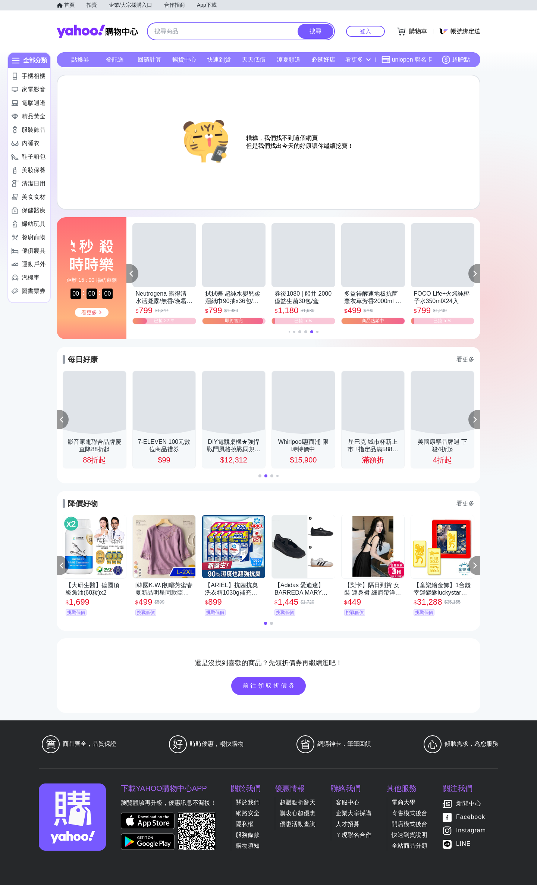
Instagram (471, 830)
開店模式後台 (409, 824)
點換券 (80, 59)
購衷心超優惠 (297, 813)
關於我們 (248, 802)
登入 (365, 31)
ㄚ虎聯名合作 (353, 835)
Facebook (470, 817)
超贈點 (456, 59)
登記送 (115, 59)
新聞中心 (468, 803)
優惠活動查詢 (297, 824)
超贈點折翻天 (297, 802)
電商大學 (403, 802)
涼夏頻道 (289, 59)
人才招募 (347, 824)
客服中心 (347, 802)
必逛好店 (323, 59)
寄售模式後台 (409, 813)
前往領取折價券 (269, 685)
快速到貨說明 (409, 835)
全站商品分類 (409, 845)
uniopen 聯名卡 (407, 59)
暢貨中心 (184, 59)
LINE (463, 844)
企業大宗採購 (353, 813)
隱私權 (245, 824)
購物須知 (248, 845)
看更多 (358, 59)
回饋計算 (149, 59)
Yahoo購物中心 (97, 31)
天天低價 (254, 59)
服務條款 (248, 835)
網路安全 (248, 813)
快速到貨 (219, 59)
